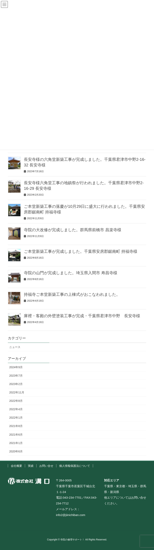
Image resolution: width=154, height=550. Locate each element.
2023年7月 (16, 375)
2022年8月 (16, 400)
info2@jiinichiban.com (70, 515)
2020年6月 (16, 451)
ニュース (14, 347)
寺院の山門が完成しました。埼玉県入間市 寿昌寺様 (70, 273)
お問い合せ (46, 465)
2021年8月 (16, 426)
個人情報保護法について (74, 465)
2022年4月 (16, 409)
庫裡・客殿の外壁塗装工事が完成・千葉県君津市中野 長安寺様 (82, 316)
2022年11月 (16, 392)
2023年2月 (16, 384)
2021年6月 (16, 434)
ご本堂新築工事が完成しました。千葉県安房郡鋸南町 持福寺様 (80, 251)
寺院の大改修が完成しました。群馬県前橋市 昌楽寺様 (72, 230)
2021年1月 (16, 443)
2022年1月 (16, 417)
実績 (30, 465)
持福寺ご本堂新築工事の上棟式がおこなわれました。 (72, 294)
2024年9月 (16, 367)
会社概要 (16, 465)
